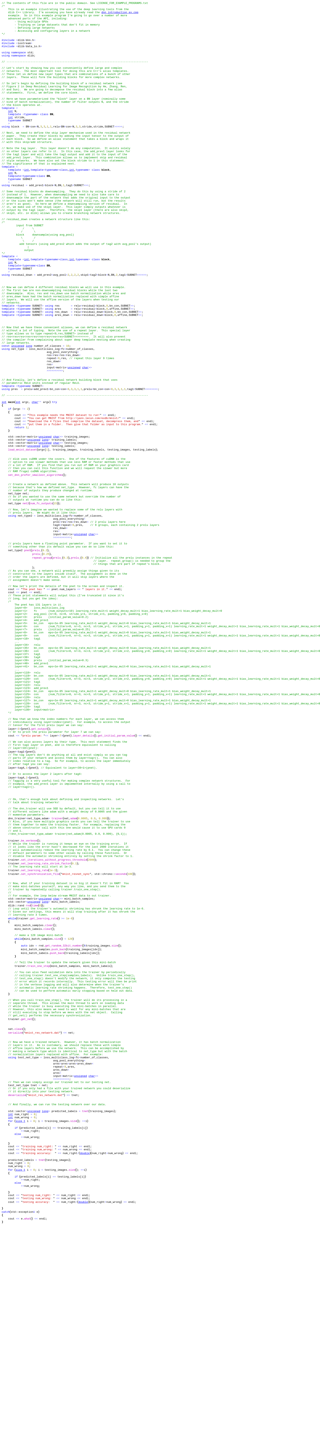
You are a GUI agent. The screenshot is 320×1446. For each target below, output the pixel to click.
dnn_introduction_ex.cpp (119, 14)
